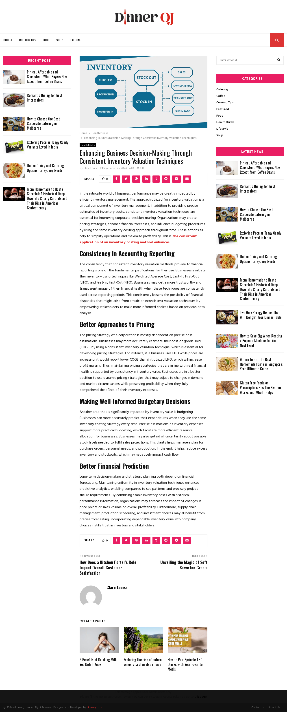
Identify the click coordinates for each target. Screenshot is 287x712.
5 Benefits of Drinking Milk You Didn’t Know (98, 662)
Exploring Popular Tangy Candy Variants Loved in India (47, 145)
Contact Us (258, 707)
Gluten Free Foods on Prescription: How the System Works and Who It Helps (260, 387)
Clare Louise (90, 168)
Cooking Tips (27, 40)
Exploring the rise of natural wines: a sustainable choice (143, 662)
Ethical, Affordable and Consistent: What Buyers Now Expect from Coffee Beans (47, 76)
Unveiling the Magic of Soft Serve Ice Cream (183, 564)
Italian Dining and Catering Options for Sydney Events (45, 168)
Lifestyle (222, 128)
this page (200, 696)
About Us (274, 707)
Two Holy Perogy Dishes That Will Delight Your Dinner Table (260, 315)
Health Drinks (88, 145)
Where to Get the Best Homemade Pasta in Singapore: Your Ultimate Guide (261, 364)
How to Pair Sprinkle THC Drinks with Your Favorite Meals (185, 664)
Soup (59, 40)
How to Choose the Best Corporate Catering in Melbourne (43, 123)
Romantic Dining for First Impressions (44, 98)
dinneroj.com (94, 707)
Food (46, 40)
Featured (222, 109)
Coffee (7, 40)
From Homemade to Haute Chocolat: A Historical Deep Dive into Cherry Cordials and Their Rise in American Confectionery (47, 198)
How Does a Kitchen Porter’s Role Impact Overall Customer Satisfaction (108, 567)
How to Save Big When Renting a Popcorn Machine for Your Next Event (261, 340)
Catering (75, 40)
